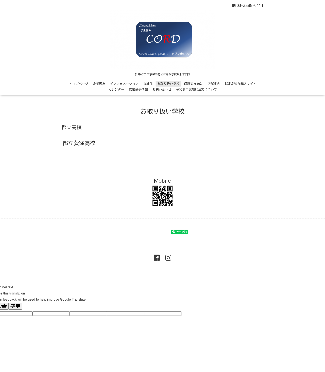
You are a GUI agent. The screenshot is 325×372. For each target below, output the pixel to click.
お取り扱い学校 (168, 83)
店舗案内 (214, 83)
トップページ (78, 83)
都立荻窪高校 (79, 143)
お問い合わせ (161, 89)
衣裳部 (148, 83)
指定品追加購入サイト (240, 83)
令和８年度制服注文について (196, 89)
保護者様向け (193, 83)
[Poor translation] (15, 306)
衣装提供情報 (138, 89)
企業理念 (99, 83)
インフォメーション (124, 83)
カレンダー (116, 89)
